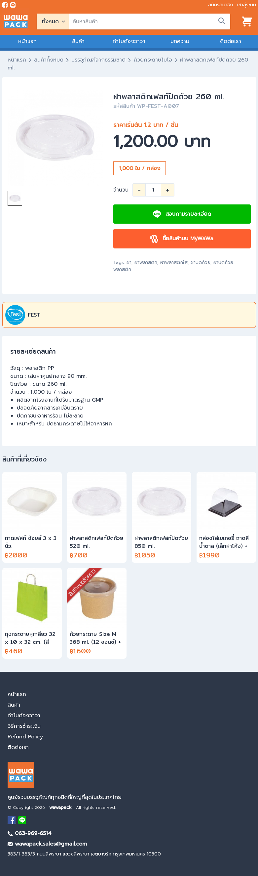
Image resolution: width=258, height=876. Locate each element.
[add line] (13, 5)
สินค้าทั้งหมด (48, 60)
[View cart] (247, 21)
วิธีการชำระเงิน (24, 726)
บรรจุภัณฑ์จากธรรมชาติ (98, 60)
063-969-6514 (30, 833)
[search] (149, 21)
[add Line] (22, 820)
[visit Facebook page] (5, 5)
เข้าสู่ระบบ (246, 4)
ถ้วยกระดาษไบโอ (152, 60)
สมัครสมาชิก (220, 4)
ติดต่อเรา (230, 41)
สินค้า (78, 41)
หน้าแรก (27, 41)
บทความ (179, 41)
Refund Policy (25, 737)
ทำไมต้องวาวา (129, 41)
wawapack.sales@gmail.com (47, 844)
